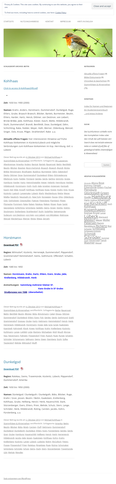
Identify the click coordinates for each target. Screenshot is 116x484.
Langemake (25, 193)
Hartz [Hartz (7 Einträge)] (87, 199)
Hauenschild (30, 434)
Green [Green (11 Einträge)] (104, 193)
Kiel (11, 189)
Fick (42, 317)
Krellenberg (56, 328)
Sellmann (30, 339)
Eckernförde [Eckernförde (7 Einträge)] (90, 187)
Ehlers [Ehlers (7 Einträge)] (100, 187)
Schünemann (19, 339)
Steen (43, 339)
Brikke (6, 171)
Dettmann (47, 427)
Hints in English (85, 21)
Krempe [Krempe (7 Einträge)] (88, 212)
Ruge (59, 204)
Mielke (7, 197)
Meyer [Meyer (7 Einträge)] (99, 220)
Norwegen (46, 197)
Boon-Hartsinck (33, 168)
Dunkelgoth (19, 430)
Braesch (52, 168)
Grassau (21, 321)
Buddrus (36, 171)
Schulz (26, 448)
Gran (6, 434)
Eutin (15, 178)
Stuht (41, 211)
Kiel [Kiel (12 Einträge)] (86, 203)
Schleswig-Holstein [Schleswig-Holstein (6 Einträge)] (92, 231)
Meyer (67, 193)
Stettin (67, 207)
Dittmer (13, 175)
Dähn (54, 171)
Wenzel (7, 218)
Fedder (22, 178)
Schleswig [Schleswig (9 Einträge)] (98, 228)
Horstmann (20, 186)
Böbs (34, 314)
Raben (31, 204)
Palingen (24, 335)
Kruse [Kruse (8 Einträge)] (96, 212)
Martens (37, 332)
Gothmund (63, 317)
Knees (32, 328)
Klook (25, 328)
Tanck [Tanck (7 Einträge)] (103, 240)
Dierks (6, 175)
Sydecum (8, 215)
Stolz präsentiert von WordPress (17, 478)
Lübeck (34, 193)
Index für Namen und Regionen (98, 106)
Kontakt (49, 21)
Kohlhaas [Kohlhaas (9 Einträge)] (90, 206)
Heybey (69, 182)
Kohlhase (39, 189)
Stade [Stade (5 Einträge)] (86, 241)
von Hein (30, 215)
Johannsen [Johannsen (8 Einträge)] (104, 200)
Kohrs (55, 438)
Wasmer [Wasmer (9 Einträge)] (89, 242)
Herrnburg (60, 182)
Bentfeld (13, 314)
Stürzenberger (53, 448)
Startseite (9, 21)
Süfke (65, 339)
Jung (50, 324)
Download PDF (11, 369)
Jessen (29, 438)
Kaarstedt (8, 328)
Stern (44, 448)
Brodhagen (27, 171)
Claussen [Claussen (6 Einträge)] (97, 185)
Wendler (19, 452)
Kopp (47, 189)
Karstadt (64, 186)
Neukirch (14, 197)
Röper (53, 204)
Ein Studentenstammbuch (96, 110)
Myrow (67, 332)
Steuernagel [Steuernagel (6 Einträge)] (94, 240)
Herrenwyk (9, 324)
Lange (16, 332)
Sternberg (51, 339)
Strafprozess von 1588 (15, 292)
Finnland (30, 178)
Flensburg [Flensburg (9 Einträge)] (90, 190)
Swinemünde (60, 211)
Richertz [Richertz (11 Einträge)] (101, 226)
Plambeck (54, 200)
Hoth (29, 186)
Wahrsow (64, 215)
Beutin (7, 168)
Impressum (65, 21)
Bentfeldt (67, 164)
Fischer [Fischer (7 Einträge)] (108, 187)
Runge (61, 335)
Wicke (33, 218)
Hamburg (8, 182)
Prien (42, 335)
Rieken (47, 204)
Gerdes (38, 178)
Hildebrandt (9, 186)
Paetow (35, 200)
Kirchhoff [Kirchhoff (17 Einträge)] (98, 203)
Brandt (60, 168)
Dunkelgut (30, 430)
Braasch (44, 168)
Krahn (60, 189)
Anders (27, 164)
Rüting (54, 445)
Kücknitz (7, 193)
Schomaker (63, 445)
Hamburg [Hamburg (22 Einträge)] (101, 196)
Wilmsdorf (26, 343)
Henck (64, 321)
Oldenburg (68, 197)
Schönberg (30, 207)
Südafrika (48, 211)
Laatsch (15, 193)
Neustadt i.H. (25, 197)
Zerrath (46, 218)
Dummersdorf (29, 175)
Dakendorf (63, 171)
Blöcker (13, 168)
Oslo (6, 200)
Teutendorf (9, 343)
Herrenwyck (63, 434)
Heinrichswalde (33, 182)
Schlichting (20, 207)
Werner (26, 218)
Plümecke (8, 204)
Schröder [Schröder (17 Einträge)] (92, 237)
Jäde (40, 186)
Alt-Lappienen (61, 160)
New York (36, 197)
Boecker (21, 168)
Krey (66, 189)
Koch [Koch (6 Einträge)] (110, 204)
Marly (41, 193)
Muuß (60, 332)
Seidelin (39, 207)
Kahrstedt (17, 328)
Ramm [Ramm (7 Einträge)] (100, 223)
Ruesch (49, 335)
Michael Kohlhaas (52, 157)
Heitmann (42, 321)
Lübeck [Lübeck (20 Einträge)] (91, 216)
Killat (16, 189)
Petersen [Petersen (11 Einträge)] (90, 223)
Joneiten (46, 186)
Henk (70, 321)
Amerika (20, 164)
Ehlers (50, 175)
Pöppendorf (34, 335)
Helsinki (51, 182)
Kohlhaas (11, 81)
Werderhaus (16, 218)
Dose (20, 175)
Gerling (51, 178)
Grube (67, 178)
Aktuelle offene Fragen (94, 73)
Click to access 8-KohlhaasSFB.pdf (21, 88)
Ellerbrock (8, 178)
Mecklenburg (51, 193)
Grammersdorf (10, 321)
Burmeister (46, 171)
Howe (40, 324)
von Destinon (19, 215)
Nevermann (13, 335)
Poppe (7, 445)
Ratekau (39, 204)
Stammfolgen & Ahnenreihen (17, 160)
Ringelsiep (40, 445)
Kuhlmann (8, 332)
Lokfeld (23, 332)
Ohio (60, 197)
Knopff (22, 189)
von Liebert (40, 215)
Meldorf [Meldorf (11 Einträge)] (89, 220)
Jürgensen (55, 186)
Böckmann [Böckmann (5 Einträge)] (88, 185)
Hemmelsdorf (54, 321)
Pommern (17, 204)
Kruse (71, 189)
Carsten (32, 427)
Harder (16, 182)
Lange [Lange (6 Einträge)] (103, 213)
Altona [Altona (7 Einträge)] (94, 182)
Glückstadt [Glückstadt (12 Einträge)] (92, 193)
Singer (53, 207)
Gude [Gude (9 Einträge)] (87, 197)
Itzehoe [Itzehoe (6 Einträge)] (93, 200)
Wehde (18, 343)
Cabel (52, 314)
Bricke (67, 168)
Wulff (34, 343)
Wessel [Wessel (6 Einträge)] (98, 243)
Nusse (55, 197)
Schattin (69, 335)
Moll (55, 332)
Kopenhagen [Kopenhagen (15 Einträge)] (94, 209)
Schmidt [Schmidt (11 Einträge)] (90, 234)
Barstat (35, 164)
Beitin (59, 164)
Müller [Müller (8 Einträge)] (106, 220)
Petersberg (44, 200)
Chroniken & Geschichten (95, 81)
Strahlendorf (32, 211)
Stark (38, 448)
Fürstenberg (53, 430)
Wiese (39, 218)
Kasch (6, 189)
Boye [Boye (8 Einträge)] (101, 183)
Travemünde (67, 448)
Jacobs (18, 438)
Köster (53, 189)
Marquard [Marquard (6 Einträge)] (103, 217)
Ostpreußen (25, 200)
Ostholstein (14, 200)
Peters (65, 441)
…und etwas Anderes (93, 113)
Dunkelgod (42, 175)
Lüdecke (41, 441)
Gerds (45, 178)
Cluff (39, 427)
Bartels (42, 164)
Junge (55, 324)
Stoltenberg (20, 211)
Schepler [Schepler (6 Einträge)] (88, 229)
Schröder (8, 339)
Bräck (25, 427)
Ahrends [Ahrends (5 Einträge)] (87, 183)
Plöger (63, 200)
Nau (5, 335)
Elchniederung (60, 175)
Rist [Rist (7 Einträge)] (109, 226)
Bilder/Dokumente (92, 77)
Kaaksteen (64, 324)
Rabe (25, 204)
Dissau (58, 314)
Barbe (57, 310)
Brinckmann (15, 171)
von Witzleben (52, 215)
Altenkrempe (9, 164)
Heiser (44, 182)
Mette (60, 193)
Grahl (71, 317)
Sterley (60, 207)
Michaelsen (47, 332)
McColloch (56, 441)
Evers (36, 317)
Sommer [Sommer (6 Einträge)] (105, 238)
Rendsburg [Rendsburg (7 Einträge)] (89, 226)
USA (5, 452)
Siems (46, 207)
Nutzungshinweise (29, 21)
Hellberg (41, 434)
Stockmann (9, 211)
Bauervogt (51, 164)
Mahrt (48, 441)
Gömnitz (59, 178)
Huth (34, 186)
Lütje (30, 332)
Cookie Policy (60, 12)
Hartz (22, 182)
